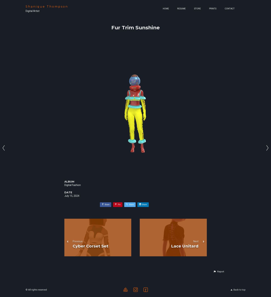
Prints (212, 8)
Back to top (238, 289)
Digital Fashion (72, 185)
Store (197, 8)
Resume (181, 8)
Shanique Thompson (47, 6)
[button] (219, 271)
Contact (230, 8)
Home (166, 8)
